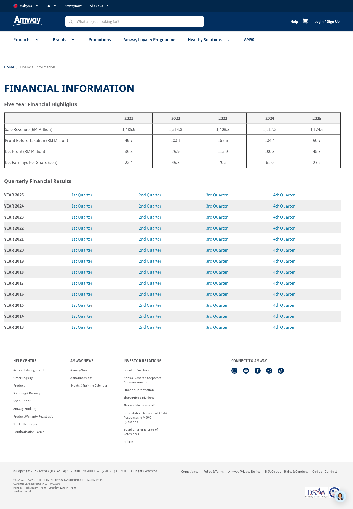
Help (294, 21)
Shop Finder (21, 401)
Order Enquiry (23, 378)
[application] (340, 496)
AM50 (249, 39)
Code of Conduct (324, 471)
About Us (99, 6)
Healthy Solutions (209, 39)
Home (9, 66)
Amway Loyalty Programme (149, 39)
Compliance (190, 471)
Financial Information (139, 390)
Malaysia (25, 6)
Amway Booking (24, 408)
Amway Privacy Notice (244, 471)
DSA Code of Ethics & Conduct (286, 471)
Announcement (81, 378)
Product (19, 385)
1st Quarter (81, 195)
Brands (64, 39)
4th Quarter (284, 195)
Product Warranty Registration (34, 416)
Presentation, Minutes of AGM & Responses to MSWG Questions (145, 417)
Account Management (28, 370)
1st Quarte (81, 305)
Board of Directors (136, 370)
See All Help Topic (25, 424)
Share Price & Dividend (139, 397)
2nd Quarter (150, 195)
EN (51, 6)
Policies (129, 442)
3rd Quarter (217, 195)
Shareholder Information (141, 405)
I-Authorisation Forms (28, 432)
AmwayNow (73, 6)
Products (26, 39)
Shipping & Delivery (26, 393)
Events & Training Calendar (88, 385)
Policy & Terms (213, 471)
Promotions (100, 39)
